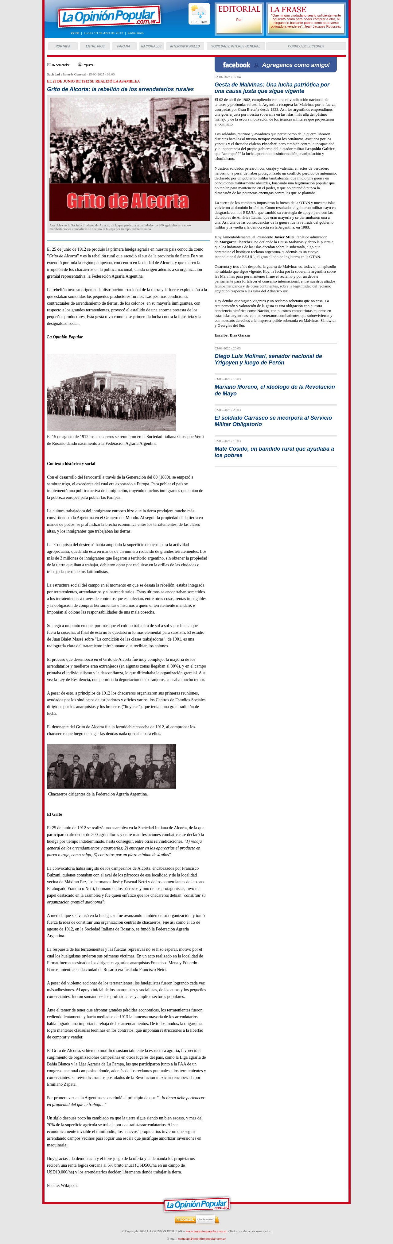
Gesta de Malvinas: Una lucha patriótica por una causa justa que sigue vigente (272, 88)
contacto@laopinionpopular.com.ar (202, 1238)
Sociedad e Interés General (66, 74)
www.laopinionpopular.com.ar (206, 1231)
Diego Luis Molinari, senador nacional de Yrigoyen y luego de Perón (268, 359)
